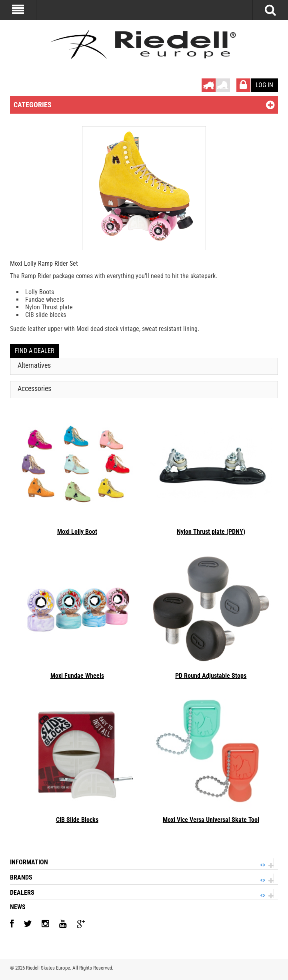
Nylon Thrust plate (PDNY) (211, 531)
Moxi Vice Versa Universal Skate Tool (211, 820)
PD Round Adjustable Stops (210, 675)
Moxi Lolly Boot (77, 531)
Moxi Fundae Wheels (77, 675)
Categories (33, 104)
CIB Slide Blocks (77, 820)
